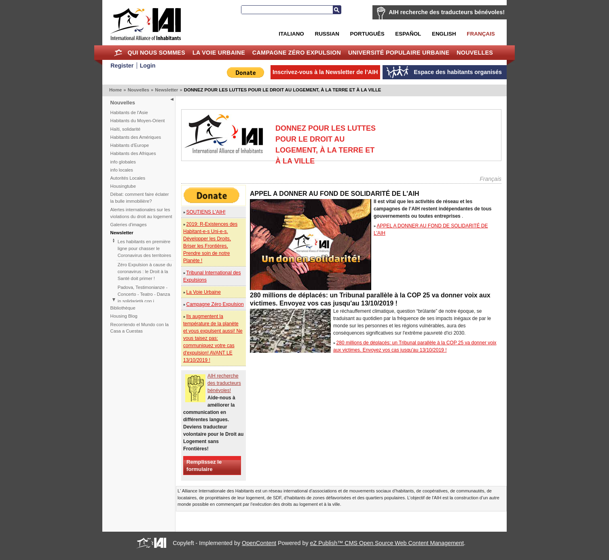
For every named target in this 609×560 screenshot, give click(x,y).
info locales (121, 170)
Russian (327, 34)
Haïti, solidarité (125, 129)
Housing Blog (123, 316)
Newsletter (166, 89)
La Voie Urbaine (218, 52)
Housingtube (123, 186)
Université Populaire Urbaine (398, 52)
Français (481, 34)
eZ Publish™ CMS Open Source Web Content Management (387, 543)
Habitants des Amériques (135, 137)
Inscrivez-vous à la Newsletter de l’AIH (325, 72)
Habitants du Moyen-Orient (137, 120)
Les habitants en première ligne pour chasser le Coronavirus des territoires (144, 248)
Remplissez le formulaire (204, 465)
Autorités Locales (128, 178)
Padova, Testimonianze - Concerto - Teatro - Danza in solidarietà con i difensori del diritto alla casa (144, 301)
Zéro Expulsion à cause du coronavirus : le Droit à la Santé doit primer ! (145, 271)
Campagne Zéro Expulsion (296, 52)
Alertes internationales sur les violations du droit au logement (141, 213)
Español (408, 34)
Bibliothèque (122, 307)
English (444, 34)
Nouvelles (475, 52)
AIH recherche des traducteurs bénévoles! (447, 12)
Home (118, 52)
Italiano (291, 34)
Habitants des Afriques (133, 153)
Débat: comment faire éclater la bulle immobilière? (139, 198)
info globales (123, 161)
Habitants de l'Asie (129, 112)
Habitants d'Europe (129, 145)
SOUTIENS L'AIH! (206, 212)
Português (367, 34)
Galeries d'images (128, 224)
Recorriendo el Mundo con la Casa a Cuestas (139, 328)
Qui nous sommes (156, 52)
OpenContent (259, 543)
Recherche (337, 10)
